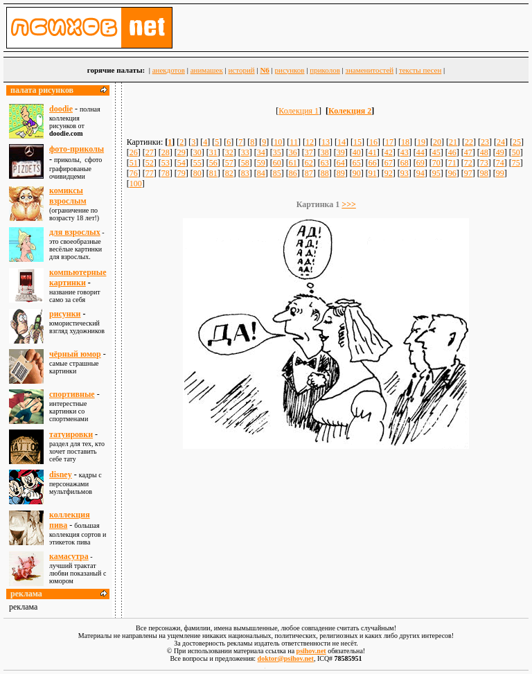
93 (404, 173)
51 (134, 163)
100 (136, 183)
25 (517, 142)
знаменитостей (370, 70)
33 (245, 152)
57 (229, 163)
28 (165, 152)
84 (261, 173)
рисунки (65, 314)
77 (149, 173)
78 (165, 173)
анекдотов (168, 70)
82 (229, 173)
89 (341, 173)
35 (277, 152)
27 (149, 152)
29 (181, 152)
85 (277, 173)
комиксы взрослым (68, 196)
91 (373, 173)
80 (197, 173)
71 (452, 163)
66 (373, 163)
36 (293, 152)
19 (421, 142)
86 (293, 173)
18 (405, 142)
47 (468, 152)
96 (452, 173)
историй (241, 70)
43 (404, 152)
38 (325, 152)
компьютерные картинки (77, 277)
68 (404, 163)
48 (484, 152)
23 (485, 142)
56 (213, 163)
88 (325, 173)
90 (357, 173)
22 (469, 142)
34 (261, 152)
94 (420, 173)
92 (388, 173)
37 (309, 152)
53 (165, 163)
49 (500, 152)
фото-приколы (76, 149)
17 (389, 142)
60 (277, 163)
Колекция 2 (349, 111)
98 (484, 173)
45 (436, 152)
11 (294, 142)
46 (452, 152)
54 (181, 163)
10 (278, 142)
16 (373, 142)
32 (229, 152)
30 (197, 152)
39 (341, 152)
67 (388, 163)
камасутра (69, 556)
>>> (349, 204)
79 (181, 173)
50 (516, 152)
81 (213, 173)
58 (245, 163)
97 (468, 173)
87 (309, 173)
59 (261, 163)
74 (500, 163)
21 (453, 142)
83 (245, 173)
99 (500, 173)
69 (420, 163)
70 (436, 163)
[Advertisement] (326, 488)
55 (197, 163)
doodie (61, 109)
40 (357, 152)
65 (357, 163)
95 (436, 173)
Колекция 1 (298, 111)
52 (149, 163)
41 (373, 152)
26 (134, 152)
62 (309, 163)
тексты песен (420, 70)
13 (325, 142)
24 (501, 142)
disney (60, 474)
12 (309, 142)
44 (420, 152)
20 (437, 142)
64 (341, 163)
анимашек (206, 70)
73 (484, 163)
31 (213, 152)
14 (341, 142)
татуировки (71, 434)
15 (357, 142)
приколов (325, 70)
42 (388, 152)
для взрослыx (74, 232)
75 (516, 163)
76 (134, 173)
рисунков (290, 70)
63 (325, 163)
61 (293, 163)
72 (468, 163)
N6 (264, 70)
